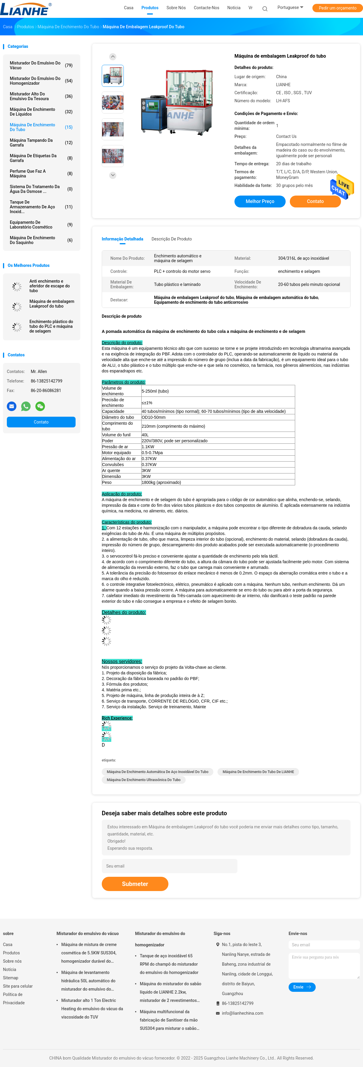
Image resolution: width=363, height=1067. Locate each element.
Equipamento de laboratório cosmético (41, 224)
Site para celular (18, 986)
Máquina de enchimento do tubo (41, 127)
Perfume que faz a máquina (41, 173)
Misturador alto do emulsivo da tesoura (41, 96)
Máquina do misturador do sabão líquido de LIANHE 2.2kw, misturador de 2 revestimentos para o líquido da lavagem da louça (170, 993)
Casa (7, 944)
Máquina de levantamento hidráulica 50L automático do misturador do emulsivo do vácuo (88, 981)
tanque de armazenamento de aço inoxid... (41, 207)
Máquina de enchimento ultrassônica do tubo (144, 780)
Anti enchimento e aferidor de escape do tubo (49, 286)
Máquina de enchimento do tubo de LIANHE (258, 772)
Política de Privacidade (14, 998)
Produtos (11, 952)
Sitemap (10, 977)
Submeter (135, 883)
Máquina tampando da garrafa (41, 142)
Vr (250, 7)
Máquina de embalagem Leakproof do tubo (51, 304)
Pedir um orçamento (338, 8)
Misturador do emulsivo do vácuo (41, 65)
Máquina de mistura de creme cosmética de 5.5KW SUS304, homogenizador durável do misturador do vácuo (89, 953)
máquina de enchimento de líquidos (41, 112)
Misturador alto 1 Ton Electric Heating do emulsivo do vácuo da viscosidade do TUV (92, 1008)
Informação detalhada (122, 239)
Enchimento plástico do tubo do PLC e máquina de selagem (51, 326)
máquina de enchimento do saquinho (41, 240)
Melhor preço (260, 201)
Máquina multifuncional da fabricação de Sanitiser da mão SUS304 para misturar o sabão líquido (169, 1021)
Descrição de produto (171, 239)
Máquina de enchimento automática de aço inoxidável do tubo (157, 772)
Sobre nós (12, 961)
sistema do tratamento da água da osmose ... (41, 189)
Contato (41, 422)
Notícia (9, 969)
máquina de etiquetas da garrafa (41, 158)
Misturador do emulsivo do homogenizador (41, 81)
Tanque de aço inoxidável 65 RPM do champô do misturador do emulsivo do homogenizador (169, 964)
